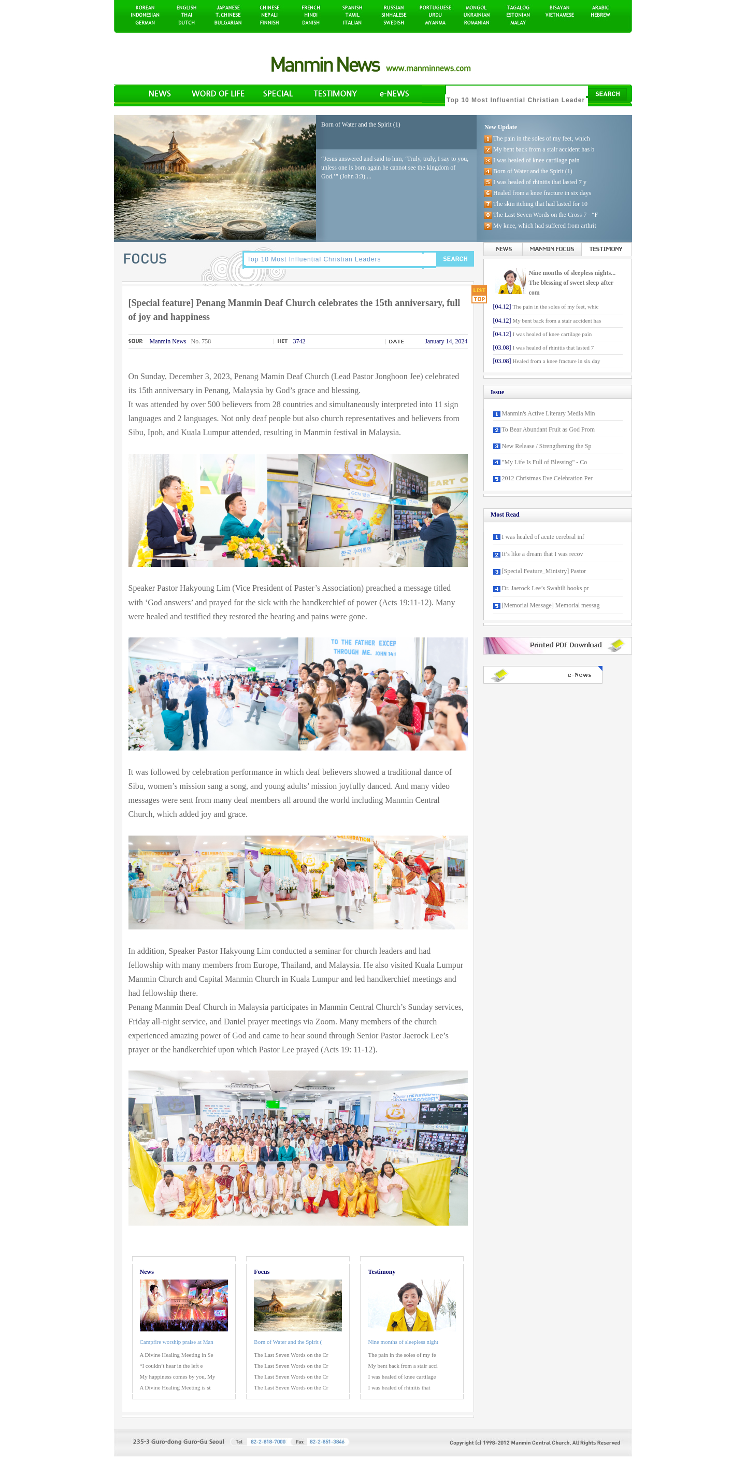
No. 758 (201, 341)
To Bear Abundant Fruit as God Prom (548, 429)
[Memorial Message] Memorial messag (551, 605)
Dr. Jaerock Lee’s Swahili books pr (545, 588)
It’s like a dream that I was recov (542, 554)
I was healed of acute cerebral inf (543, 536)
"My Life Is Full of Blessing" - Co (544, 462)
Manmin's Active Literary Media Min (548, 413)
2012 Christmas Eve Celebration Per (547, 478)
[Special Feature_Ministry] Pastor (544, 571)
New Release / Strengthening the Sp (547, 446)
